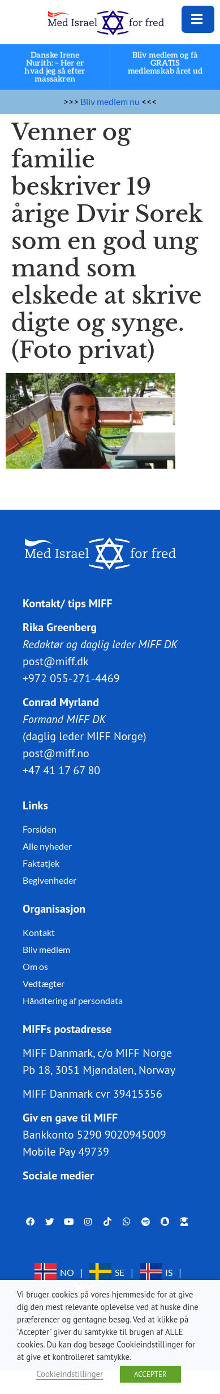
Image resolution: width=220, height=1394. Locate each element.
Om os (35, 966)
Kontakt (39, 932)
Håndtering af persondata (73, 1000)
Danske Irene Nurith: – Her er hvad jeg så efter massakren (55, 67)
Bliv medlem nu (110, 101)
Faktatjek (41, 863)
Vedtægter (43, 983)
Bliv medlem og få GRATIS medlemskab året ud (165, 63)
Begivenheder (49, 880)
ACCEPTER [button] (150, 1374)
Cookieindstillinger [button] (69, 1373)
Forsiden (40, 829)
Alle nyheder (47, 846)
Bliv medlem (46, 949)
